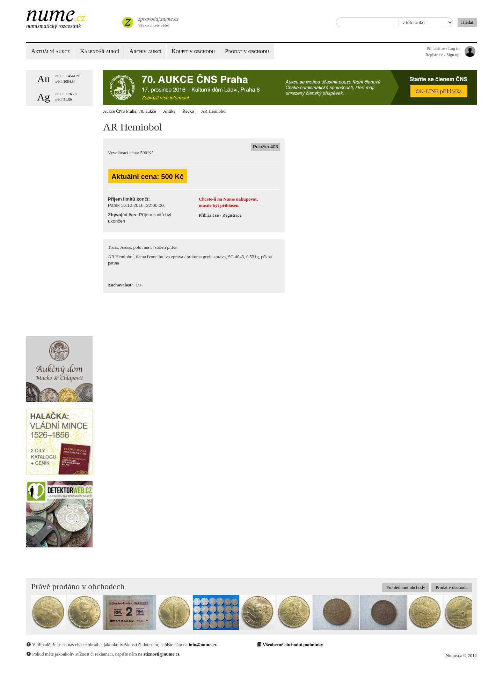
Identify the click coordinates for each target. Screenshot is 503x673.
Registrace (232, 215)
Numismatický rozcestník (53, 26)
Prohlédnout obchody (405, 587)
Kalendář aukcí (99, 51)
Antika (169, 111)
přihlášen (229, 205)
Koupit (193, 51)
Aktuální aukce (50, 51)
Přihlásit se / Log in (443, 48)
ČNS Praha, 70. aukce (136, 111)
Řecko (188, 111)
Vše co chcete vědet (158, 21)
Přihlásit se (209, 215)
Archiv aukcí (145, 51)
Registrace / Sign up (442, 54)
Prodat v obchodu (452, 587)
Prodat (247, 51)
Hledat (467, 22)
